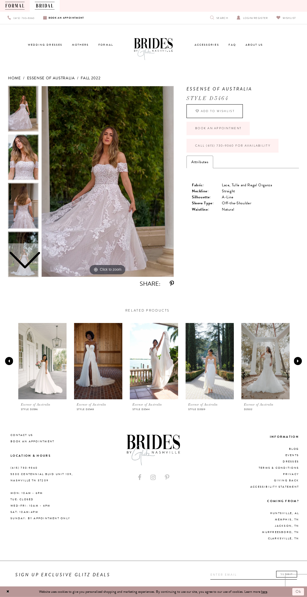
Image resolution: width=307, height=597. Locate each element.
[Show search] (219, 18)
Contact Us (21, 435)
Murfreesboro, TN (280, 532)
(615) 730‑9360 (24, 468)
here (264, 591)
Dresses (291, 461)
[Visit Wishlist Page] (286, 18)
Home (14, 78)
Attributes (199, 162)
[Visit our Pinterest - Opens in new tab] (167, 477)
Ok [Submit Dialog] (299, 591)
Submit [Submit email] (287, 574)
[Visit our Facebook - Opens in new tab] (140, 477)
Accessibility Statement (274, 487)
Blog (294, 449)
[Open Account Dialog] (252, 18)
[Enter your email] (253, 574)
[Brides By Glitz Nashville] (153, 49)
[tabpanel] (108, 181)
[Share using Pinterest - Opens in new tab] (172, 284)
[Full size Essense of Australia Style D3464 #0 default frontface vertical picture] (108, 181)
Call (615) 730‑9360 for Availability (232, 146)
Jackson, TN (287, 526)
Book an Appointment (218, 128)
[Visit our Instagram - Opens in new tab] (153, 477)
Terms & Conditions (279, 468)
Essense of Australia (51, 78)
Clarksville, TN (283, 538)
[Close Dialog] (8, 591)
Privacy (291, 474)
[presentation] (42, 361)
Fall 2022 (90, 78)
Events (292, 455)
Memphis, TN (287, 519)
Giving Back (286, 480)
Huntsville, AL (284, 513)
